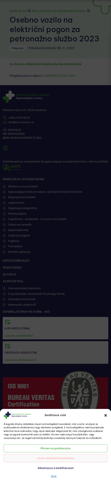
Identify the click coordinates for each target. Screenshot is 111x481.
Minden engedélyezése (55, 448)
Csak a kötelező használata (55, 458)
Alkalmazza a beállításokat (56, 468)
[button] (105, 415)
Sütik (54, 476)
